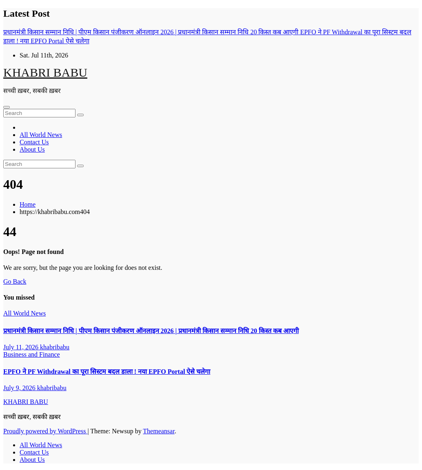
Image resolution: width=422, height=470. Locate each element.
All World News (41, 134)
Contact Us (34, 142)
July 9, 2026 (20, 387)
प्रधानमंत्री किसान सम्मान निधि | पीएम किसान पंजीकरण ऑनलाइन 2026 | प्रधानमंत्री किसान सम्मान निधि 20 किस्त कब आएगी (151, 330)
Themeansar (158, 431)
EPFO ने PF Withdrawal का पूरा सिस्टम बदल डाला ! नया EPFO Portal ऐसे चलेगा (106, 371)
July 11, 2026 (21, 347)
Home (28, 204)
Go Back (14, 281)
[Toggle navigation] (6, 107)
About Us (32, 149)
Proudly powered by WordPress (45, 431)
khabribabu (54, 347)
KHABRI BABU (45, 72)
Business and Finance (31, 354)
